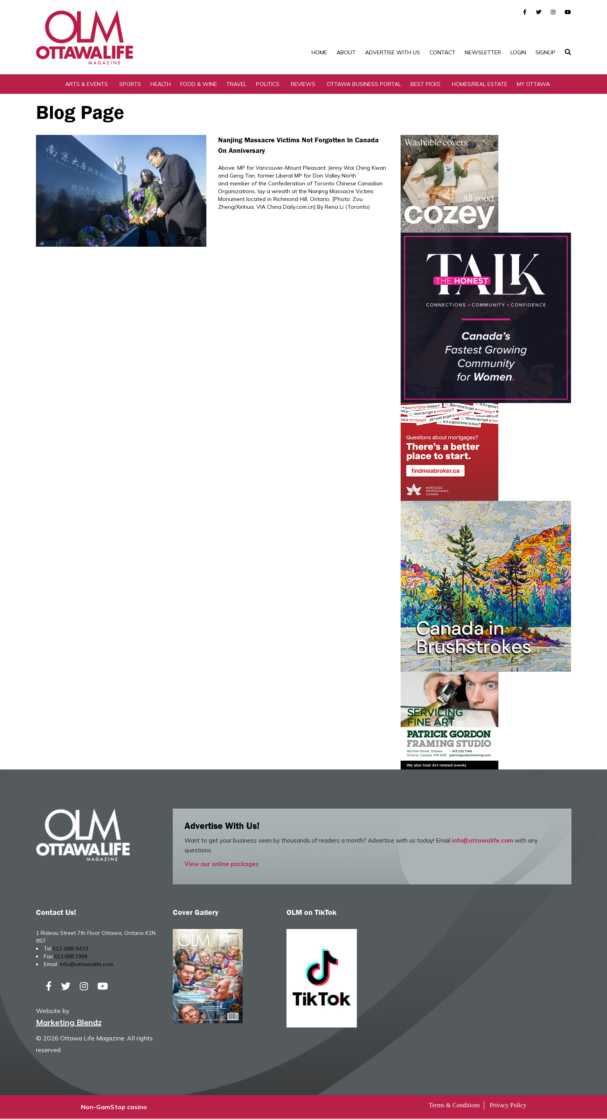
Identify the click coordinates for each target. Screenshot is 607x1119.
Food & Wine (198, 84)
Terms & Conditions (454, 1105)
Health (160, 84)
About (346, 52)
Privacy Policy (508, 1105)
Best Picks (425, 84)
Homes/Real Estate (479, 84)
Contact (442, 52)
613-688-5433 (70, 948)
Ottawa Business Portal (364, 84)
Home (319, 52)
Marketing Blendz (69, 1023)
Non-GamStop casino (114, 1107)
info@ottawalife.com (482, 840)
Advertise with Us (392, 52)
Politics (267, 84)
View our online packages (221, 864)
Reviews (303, 84)
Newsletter (483, 52)
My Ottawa (533, 84)
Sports (130, 84)
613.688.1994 (71, 956)
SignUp (545, 52)
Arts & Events (86, 84)
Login (518, 52)
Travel (236, 84)
